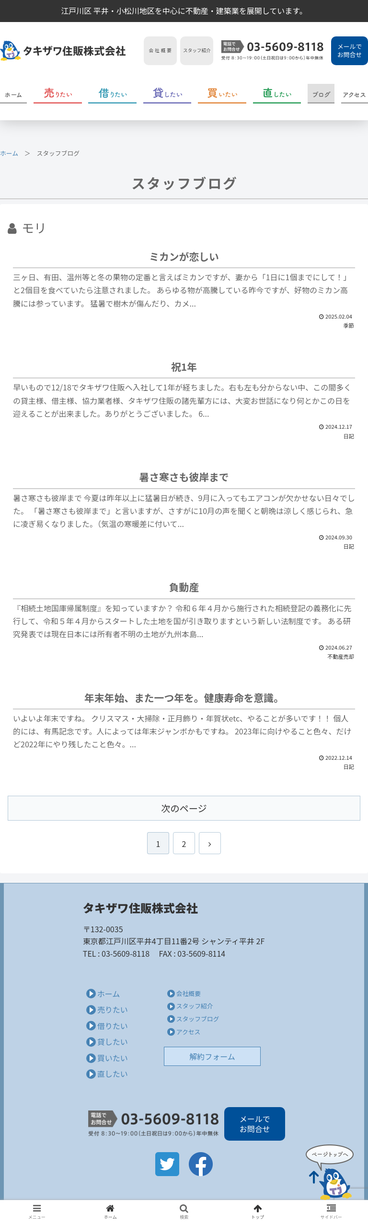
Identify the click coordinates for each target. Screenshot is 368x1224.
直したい (112, 1073)
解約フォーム (212, 1056)
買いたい (112, 1058)
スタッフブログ (197, 1018)
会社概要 (188, 993)
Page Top (330, 1172)
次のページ (184, 808)
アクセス (188, 1031)
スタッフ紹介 (194, 1005)
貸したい (112, 1041)
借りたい (112, 1025)
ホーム (9, 153)
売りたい (112, 1009)
